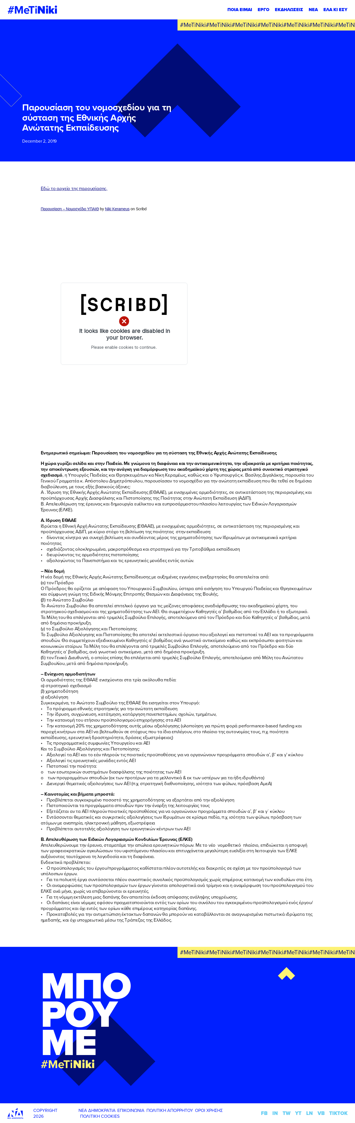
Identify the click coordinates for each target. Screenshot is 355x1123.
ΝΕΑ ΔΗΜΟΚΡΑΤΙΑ (97, 1110)
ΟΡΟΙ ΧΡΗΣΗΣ (209, 1110)
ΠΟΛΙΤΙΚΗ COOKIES (100, 1116)
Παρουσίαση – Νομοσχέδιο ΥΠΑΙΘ (70, 209)
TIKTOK (338, 1113)
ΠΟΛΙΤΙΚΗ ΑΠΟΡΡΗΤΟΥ (169, 1110)
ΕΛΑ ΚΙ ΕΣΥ (335, 9)
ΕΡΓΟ (263, 9)
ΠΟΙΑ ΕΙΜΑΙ (239, 9)
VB (321, 1113)
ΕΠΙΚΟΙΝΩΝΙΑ (130, 1110)
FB (264, 1113)
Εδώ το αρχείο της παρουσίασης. (74, 188)
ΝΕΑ (313, 9)
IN (275, 1113)
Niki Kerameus (117, 209)
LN (309, 1113)
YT (298, 1113)
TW (287, 1113)
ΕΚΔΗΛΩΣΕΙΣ (289, 9)
